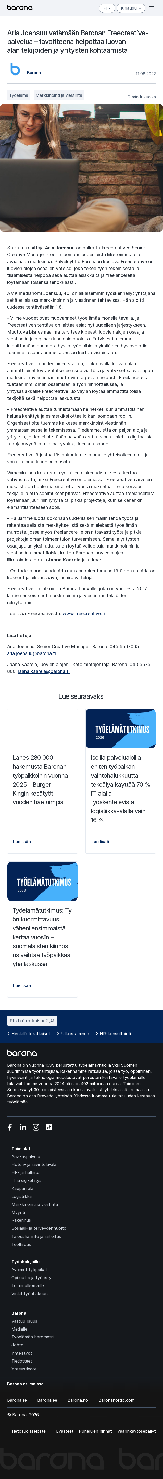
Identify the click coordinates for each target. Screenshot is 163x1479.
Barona (18, 1313)
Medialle (19, 1329)
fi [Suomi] (107, 8)
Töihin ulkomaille (27, 1285)
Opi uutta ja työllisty (31, 1277)
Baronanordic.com (116, 1400)
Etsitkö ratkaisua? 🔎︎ (32, 1020)
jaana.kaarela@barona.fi (44, 671)
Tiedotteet (21, 1361)
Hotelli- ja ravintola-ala (33, 1164)
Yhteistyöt (21, 1353)
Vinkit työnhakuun (29, 1293)
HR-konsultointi (115, 1033)
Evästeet (64, 1431)
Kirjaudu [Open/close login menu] (131, 8)
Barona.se (17, 1400)
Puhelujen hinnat (95, 1431)
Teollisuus (21, 1244)
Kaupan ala (22, 1188)
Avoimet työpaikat (29, 1269)
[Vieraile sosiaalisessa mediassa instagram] (36, 1127)
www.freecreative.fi (83, 613)
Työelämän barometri (32, 1336)
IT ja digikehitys (26, 1180)
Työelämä (18, 95)
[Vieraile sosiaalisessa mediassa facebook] (10, 1127)
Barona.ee (47, 1400)
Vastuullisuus (24, 1321)
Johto (17, 1344)
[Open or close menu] (152, 8)
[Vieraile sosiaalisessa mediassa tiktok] (49, 1127)
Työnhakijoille (25, 1261)
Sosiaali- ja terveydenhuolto (38, 1228)
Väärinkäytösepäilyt (136, 1431)
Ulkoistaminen (75, 1033)
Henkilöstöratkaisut (30, 1033)
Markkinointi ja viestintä (59, 95)
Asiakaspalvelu (25, 1156)
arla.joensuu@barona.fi (31, 653)
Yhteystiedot (24, 1368)
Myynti (18, 1212)
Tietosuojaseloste (28, 1431)
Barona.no (78, 1400)
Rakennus (21, 1220)
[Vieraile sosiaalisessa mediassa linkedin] (23, 1127)
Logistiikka (21, 1196)
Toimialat (20, 1148)
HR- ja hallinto (25, 1172)
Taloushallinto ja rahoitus (36, 1236)
